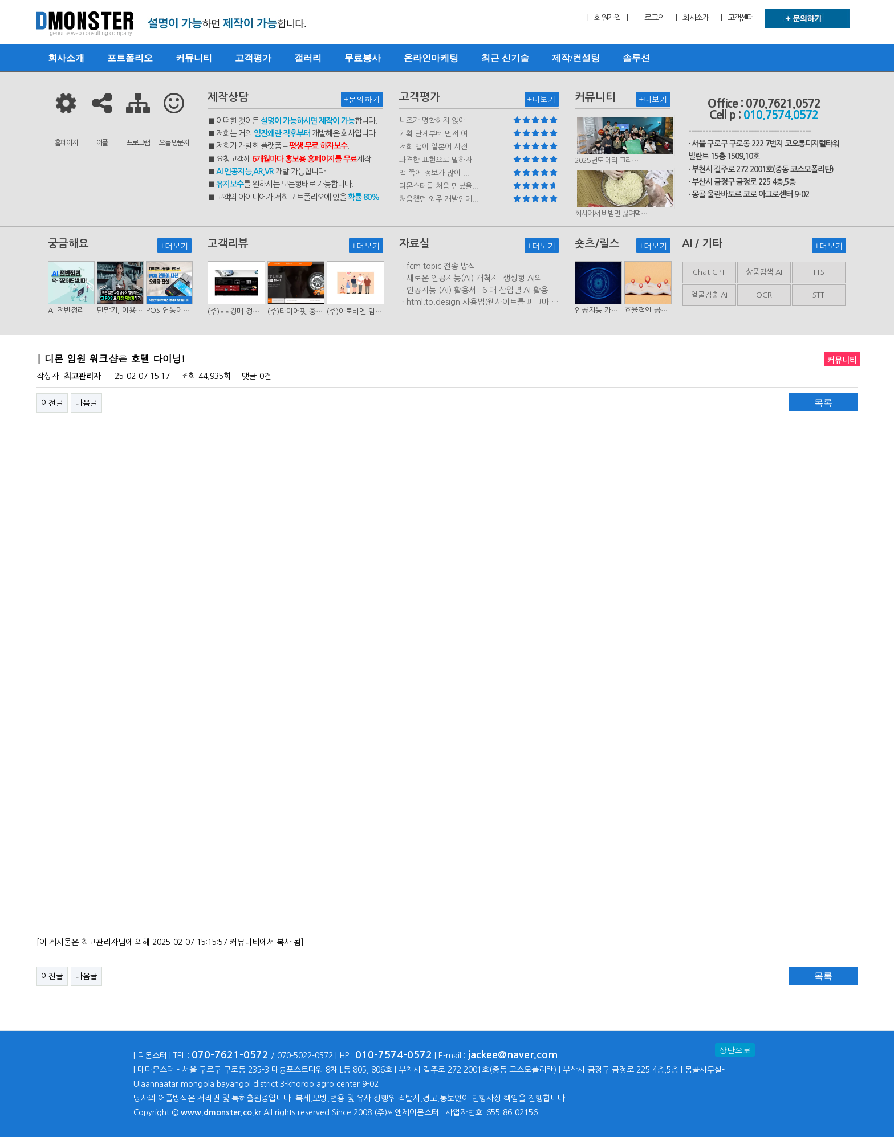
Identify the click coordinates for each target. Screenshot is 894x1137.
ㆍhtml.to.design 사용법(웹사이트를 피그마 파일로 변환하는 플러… (479, 302)
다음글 (86, 403)
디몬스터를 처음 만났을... (439, 186)
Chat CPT (709, 272)
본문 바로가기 (0, 0)
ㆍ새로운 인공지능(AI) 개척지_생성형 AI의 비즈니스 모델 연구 (475, 278)
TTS (818, 272)
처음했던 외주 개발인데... (439, 199)
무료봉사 (362, 58)
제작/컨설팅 (576, 58)
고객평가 (253, 58)
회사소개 (66, 58)
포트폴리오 (130, 58)
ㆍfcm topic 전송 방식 (437, 266)
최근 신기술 (505, 58)
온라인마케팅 (431, 58)
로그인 (654, 18)
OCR (764, 295)
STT (818, 295)
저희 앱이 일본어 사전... (436, 146)
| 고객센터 (737, 18)
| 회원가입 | (607, 18)
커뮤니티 (194, 58)
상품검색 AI (764, 272)
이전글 (52, 403)
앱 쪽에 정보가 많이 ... (434, 173)
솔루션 (636, 58)
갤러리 (308, 58)
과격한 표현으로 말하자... (439, 160)
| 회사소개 (692, 18)
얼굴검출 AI (709, 295)
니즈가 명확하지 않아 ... (436, 120)
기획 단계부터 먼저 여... (436, 133)
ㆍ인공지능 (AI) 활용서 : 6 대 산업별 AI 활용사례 (477, 290)
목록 (823, 402)
